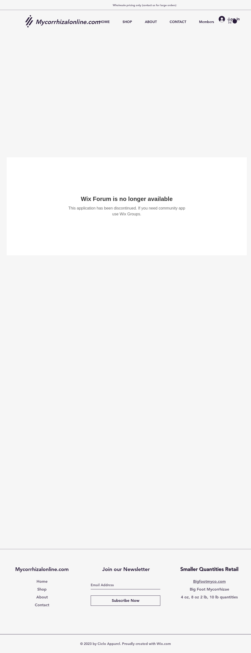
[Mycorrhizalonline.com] (70, 22)
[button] (232, 21)
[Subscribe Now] (125, 600)
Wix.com (164, 643)
